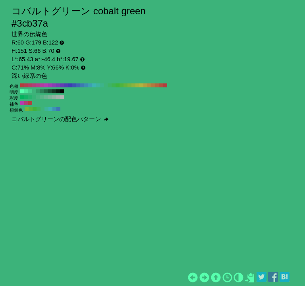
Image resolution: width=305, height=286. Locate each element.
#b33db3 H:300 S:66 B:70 (46, 85)
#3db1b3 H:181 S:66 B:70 (50, 109)
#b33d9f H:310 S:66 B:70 (42, 85)
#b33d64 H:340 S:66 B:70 (30, 85)
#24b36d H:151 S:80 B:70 (30, 97)
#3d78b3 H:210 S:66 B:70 (82, 85)
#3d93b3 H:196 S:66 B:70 (54, 109)
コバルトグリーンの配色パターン (60, 119)
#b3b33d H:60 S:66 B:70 (141, 85)
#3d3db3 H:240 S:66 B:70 (70, 85)
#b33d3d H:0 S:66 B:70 (165, 85)
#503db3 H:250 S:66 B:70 (66, 85)
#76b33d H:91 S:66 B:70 (27, 109)
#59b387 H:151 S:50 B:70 (42, 97)
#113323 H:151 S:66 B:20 (54, 91)
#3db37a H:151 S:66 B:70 (34, 91)
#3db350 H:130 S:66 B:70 (114, 85)
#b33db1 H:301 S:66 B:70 (22, 103)
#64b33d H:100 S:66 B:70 (125, 85)
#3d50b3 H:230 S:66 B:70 (74, 85)
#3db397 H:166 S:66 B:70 (46, 109)
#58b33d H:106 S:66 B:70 (31, 109)
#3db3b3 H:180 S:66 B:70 (94, 85)
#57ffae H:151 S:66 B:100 (22, 91)
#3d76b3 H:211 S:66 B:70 (58, 109)
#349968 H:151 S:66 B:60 (38, 91)
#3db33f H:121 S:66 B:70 (35, 109)
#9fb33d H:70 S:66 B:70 (137, 85)
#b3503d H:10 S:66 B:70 (161, 85)
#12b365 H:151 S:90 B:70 (26, 97)
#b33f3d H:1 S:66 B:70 (30, 103)
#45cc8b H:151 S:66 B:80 (30, 91)
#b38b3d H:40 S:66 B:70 (149, 85)
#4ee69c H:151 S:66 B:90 (26, 91)
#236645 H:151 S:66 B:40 (46, 91)
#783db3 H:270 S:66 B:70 (58, 85)
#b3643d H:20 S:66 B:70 (157, 85)
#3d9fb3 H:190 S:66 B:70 (90, 85)
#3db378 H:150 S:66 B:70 (106, 85)
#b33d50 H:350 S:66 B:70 (26, 85)
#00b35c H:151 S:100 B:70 (22, 97)
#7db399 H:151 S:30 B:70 (50, 97)
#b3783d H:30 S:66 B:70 (153, 85)
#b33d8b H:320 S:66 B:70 (38, 85)
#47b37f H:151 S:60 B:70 (38, 97)
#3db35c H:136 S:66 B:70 (39, 109)
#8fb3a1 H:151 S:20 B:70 (54, 97)
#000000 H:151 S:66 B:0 (62, 91)
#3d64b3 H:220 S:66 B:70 (78, 85)
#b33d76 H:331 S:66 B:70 (26, 103)
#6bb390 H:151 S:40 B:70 (46, 97)
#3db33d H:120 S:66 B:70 (118, 85)
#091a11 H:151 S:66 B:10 (58, 91)
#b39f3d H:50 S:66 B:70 (145, 85)
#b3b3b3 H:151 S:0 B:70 (62, 97)
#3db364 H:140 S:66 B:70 (110, 85)
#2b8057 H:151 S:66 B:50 (42, 91)
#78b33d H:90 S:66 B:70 (129, 85)
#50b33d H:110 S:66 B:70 (122, 85)
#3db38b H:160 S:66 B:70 (102, 85)
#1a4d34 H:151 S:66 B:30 (50, 91)
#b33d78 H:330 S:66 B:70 (34, 85)
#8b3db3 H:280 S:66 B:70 (54, 85)
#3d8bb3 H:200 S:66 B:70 (86, 85)
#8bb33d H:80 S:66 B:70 (133, 85)
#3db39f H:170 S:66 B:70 (98, 85)
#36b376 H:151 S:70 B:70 (34, 97)
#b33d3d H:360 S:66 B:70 (22, 85)
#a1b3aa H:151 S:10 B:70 (58, 97)
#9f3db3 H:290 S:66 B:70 (50, 85)
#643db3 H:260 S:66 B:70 (62, 85)
